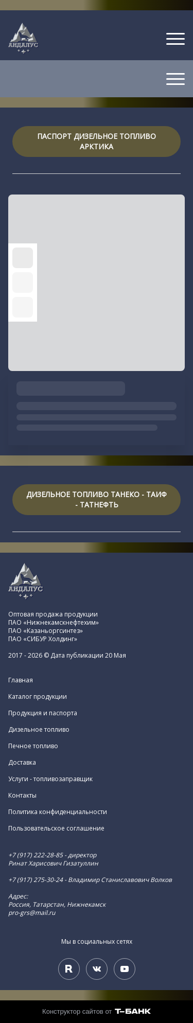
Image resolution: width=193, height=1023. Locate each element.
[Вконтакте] (97, 969)
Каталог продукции (37, 697)
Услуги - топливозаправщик (50, 779)
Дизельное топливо (38, 730)
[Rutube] (69, 969)
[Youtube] (124, 969)
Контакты (22, 795)
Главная (20, 680)
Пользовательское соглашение (56, 828)
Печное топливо (33, 746)
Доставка (22, 763)
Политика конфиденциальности (57, 812)
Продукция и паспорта (42, 713)
